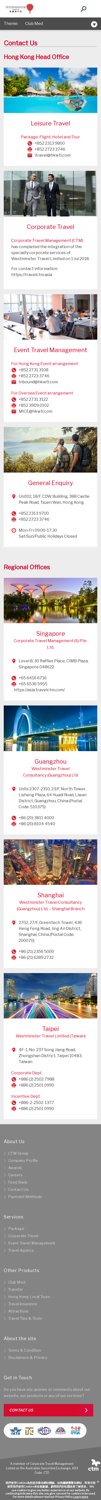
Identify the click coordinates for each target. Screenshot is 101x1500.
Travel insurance (22, 1304)
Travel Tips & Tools (25, 1318)
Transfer (15, 1289)
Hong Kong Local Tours (29, 1297)
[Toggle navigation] (92, 9)
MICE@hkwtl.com (35, 411)
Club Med (34, 23)
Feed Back (17, 1182)
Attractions (18, 1311)
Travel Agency (21, 1250)
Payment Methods (25, 1197)
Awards (15, 1168)
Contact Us (18, 1189)
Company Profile (23, 1160)
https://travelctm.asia (31, 274)
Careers (15, 1175)
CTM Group (18, 1153)
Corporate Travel (23, 1236)
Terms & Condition (24, 1350)
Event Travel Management (32, 1243)
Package (16, 1228)
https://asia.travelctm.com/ (39, 690)
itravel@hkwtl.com (53, 155)
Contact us (21, 1410)
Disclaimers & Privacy (27, 1357)
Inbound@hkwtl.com (38, 382)
